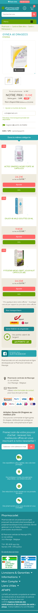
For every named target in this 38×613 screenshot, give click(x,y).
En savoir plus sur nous (10, 552)
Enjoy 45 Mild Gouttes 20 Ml (19, 219)
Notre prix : (15, 95)
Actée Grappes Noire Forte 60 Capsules (19, 167)
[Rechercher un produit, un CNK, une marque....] (34, 14)
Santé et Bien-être (19, 27)
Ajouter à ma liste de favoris (15, 108)
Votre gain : (12, 98)
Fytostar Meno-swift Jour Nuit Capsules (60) (19, 271)
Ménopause (6, 29)
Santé (30, 27)
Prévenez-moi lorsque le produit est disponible (15, 118)
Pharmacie (5, 27)
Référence (23, 102)
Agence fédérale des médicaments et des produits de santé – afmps (19, 604)
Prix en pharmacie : (16, 91)
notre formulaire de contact (23, 390)
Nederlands (24, 2)
